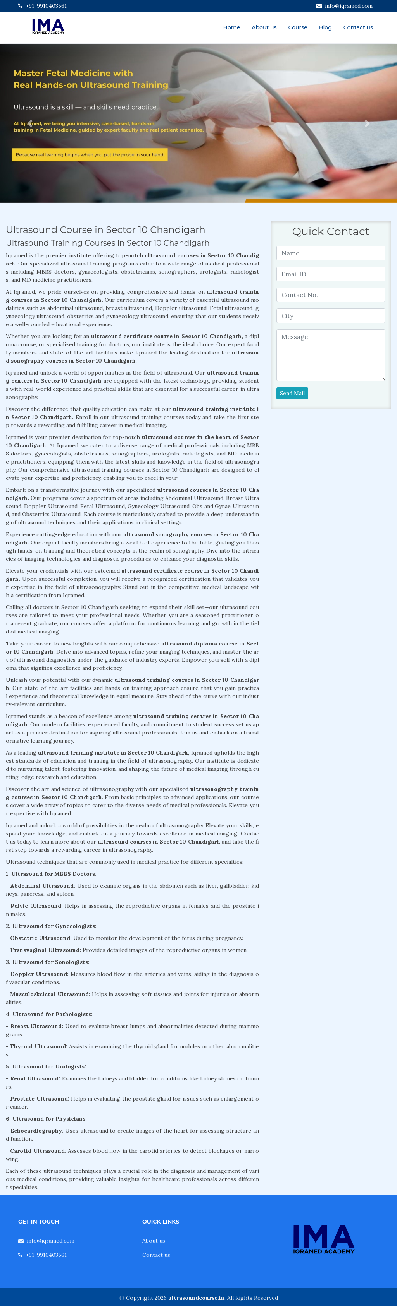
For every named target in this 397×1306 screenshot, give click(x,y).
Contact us (358, 27)
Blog (325, 27)
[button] (30, 123)
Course (297, 27)
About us (264, 27)
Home (231, 27)
